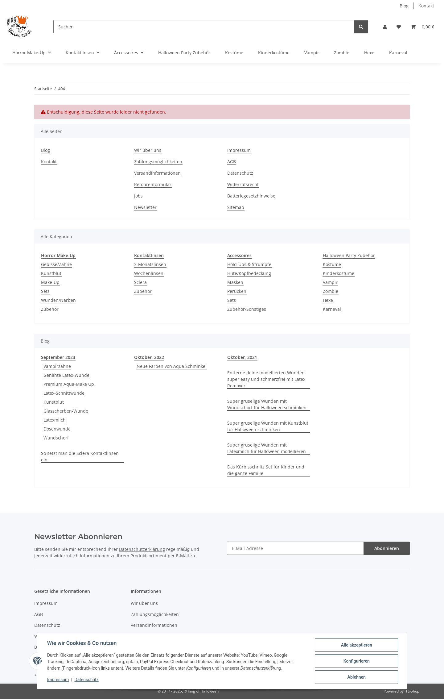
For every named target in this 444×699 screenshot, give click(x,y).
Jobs (138, 196)
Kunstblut (51, 273)
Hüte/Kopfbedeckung (249, 273)
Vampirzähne (57, 366)
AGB (231, 161)
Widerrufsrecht (243, 184)
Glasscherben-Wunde (65, 411)
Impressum (58, 679)
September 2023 (58, 357)
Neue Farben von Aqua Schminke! (172, 366)
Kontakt (426, 6)
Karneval (332, 309)
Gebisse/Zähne (56, 264)
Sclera (140, 282)
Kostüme (332, 264)
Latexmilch (54, 420)
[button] (385, 26)
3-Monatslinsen (150, 264)
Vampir (330, 282)
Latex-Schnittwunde (63, 393)
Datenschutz (87, 679)
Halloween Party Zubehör (349, 255)
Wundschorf (56, 438)
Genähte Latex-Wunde (66, 375)
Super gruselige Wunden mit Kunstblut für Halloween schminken (267, 426)
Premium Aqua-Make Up (68, 384)
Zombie (330, 291)
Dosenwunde (57, 429)
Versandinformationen (157, 173)
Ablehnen (356, 677)
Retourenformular (152, 184)
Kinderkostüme (338, 273)
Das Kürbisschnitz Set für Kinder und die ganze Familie (265, 470)
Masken (235, 282)
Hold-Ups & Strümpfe (249, 264)
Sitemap (235, 207)
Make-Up (50, 282)
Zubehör (50, 309)
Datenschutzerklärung (142, 549)
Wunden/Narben (58, 300)
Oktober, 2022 (149, 357)
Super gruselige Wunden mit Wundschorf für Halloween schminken (266, 404)
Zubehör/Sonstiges (246, 309)
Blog (404, 6)
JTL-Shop (412, 691)
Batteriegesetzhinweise (251, 196)
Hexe (328, 300)
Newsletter (145, 207)
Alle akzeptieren (356, 645)
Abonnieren (386, 548)
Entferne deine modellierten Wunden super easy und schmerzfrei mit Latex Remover (266, 379)
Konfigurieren (356, 661)
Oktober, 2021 (242, 357)
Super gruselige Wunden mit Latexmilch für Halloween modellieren (266, 448)
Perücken (236, 291)
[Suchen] (203, 26)
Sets (45, 291)
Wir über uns (147, 150)
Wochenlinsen (148, 273)
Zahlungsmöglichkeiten (158, 161)
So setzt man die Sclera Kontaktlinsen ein (80, 456)
